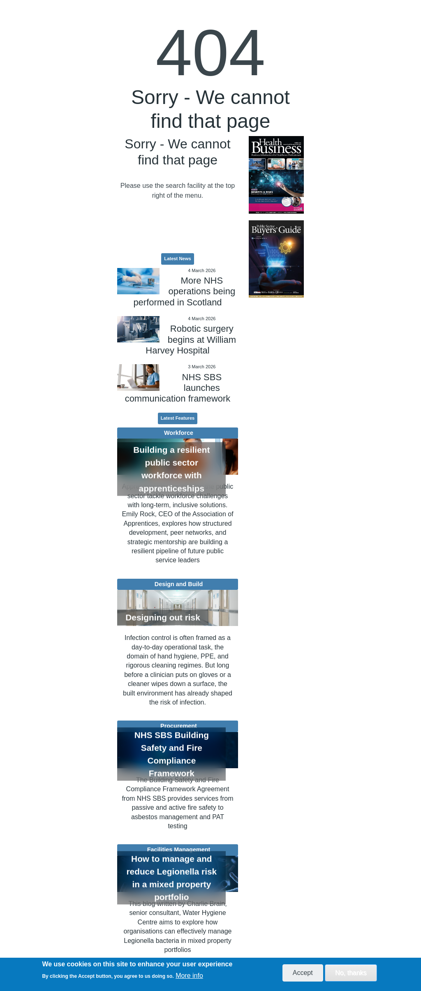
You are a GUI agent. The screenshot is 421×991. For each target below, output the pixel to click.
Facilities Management (178, 849)
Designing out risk (162, 617)
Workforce (178, 433)
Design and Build (179, 584)
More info (189, 975)
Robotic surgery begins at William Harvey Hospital (191, 339)
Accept (303, 972)
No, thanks (350, 972)
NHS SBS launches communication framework (178, 388)
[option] (276, 175)
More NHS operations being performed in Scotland (184, 291)
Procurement (178, 726)
